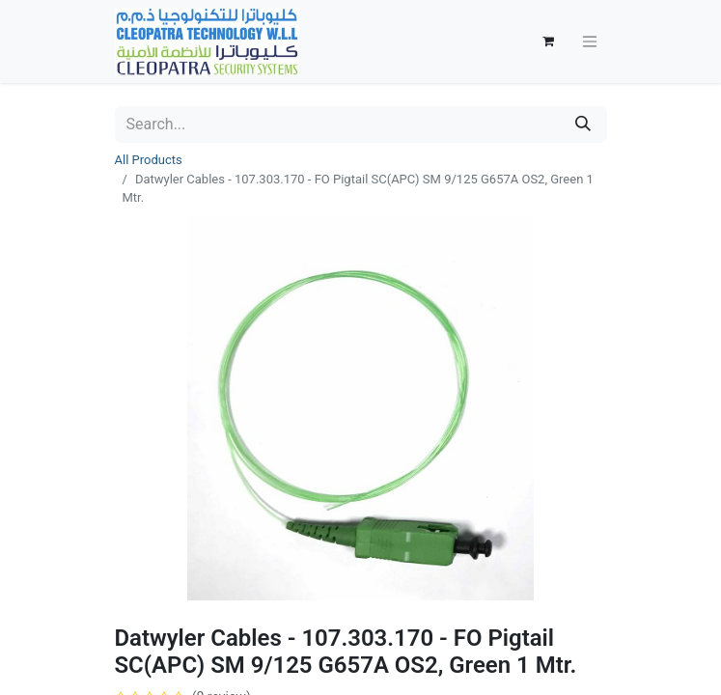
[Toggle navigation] (589, 42)
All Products (148, 160)
